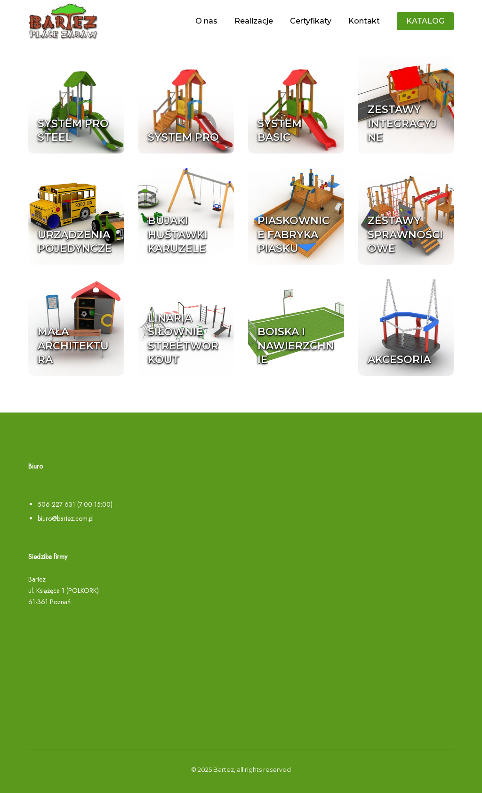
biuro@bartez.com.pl (66, 518)
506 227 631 (56, 504)
